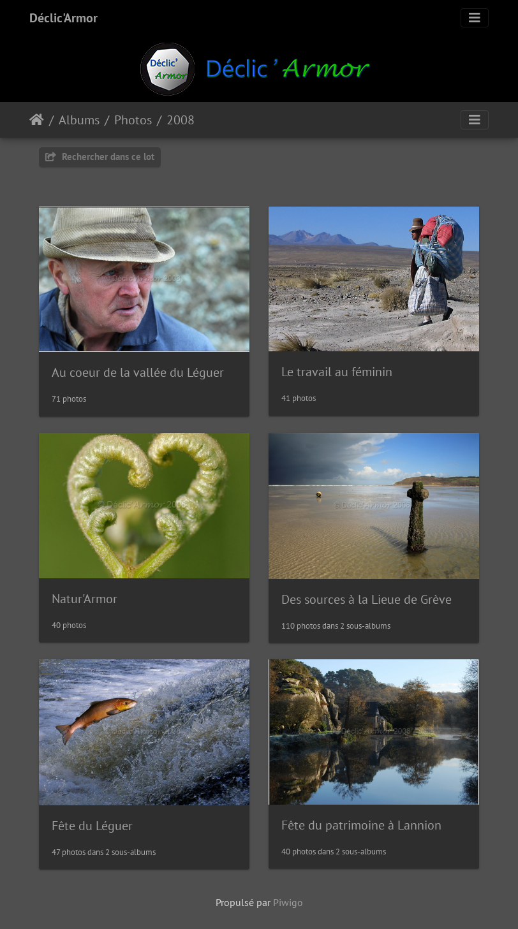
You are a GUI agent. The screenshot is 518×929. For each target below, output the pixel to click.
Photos (133, 120)
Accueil (36, 119)
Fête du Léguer (92, 825)
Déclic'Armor (63, 18)
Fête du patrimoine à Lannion (361, 825)
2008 (180, 120)
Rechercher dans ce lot (99, 156)
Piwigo (288, 902)
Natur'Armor (84, 598)
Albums (79, 120)
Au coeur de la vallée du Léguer (138, 372)
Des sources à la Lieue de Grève (366, 599)
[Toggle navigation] (475, 17)
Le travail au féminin (336, 371)
